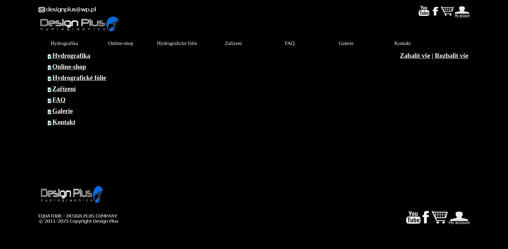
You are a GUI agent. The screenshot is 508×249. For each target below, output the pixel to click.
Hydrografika (72, 55)
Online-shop (69, 66)
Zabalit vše (415, 55)
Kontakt (64, 122)
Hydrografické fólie (80, 77)
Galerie (63, 110)
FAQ (59, 99)
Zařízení (64, 88)
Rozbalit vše (452, 55)
